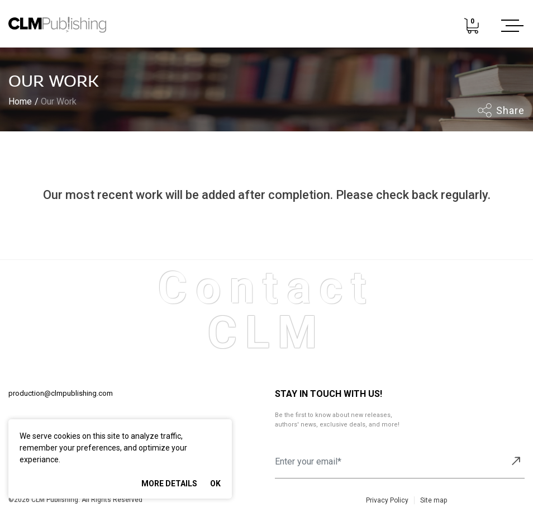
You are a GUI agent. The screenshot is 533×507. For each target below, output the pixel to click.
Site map (433, 500)
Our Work (59, 101)
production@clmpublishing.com (60, 393)
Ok (215, 483)
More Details (169, 483)
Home (20, 101)
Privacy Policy (387, 500)
